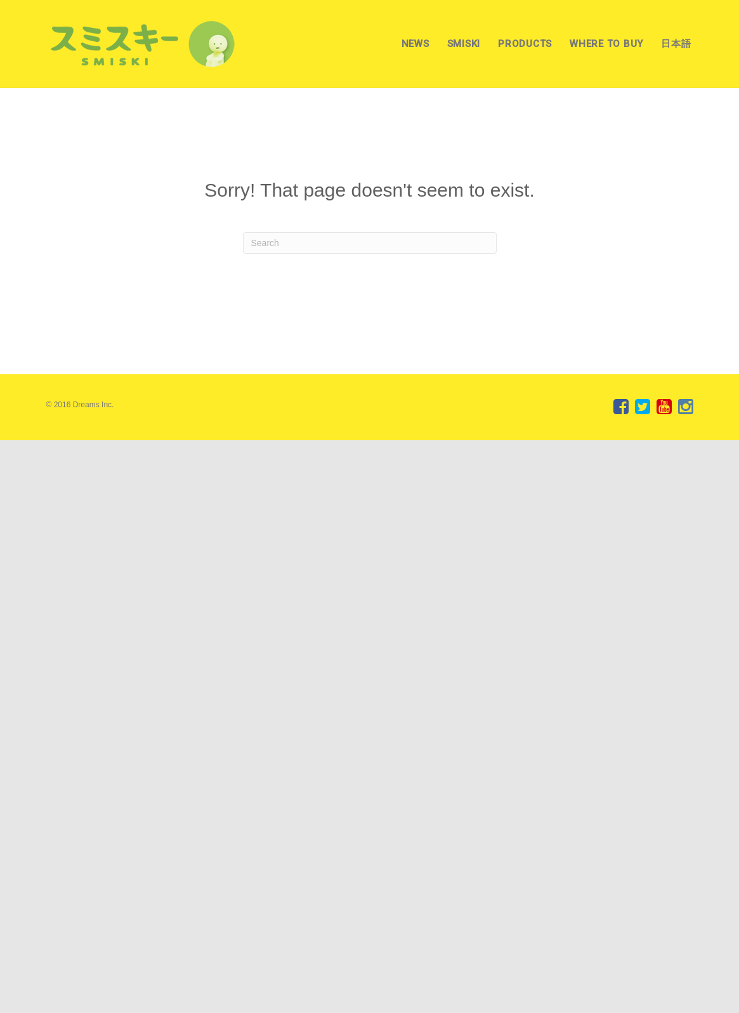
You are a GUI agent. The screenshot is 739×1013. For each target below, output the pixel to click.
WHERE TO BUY (606, 43)
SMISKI (464, 43)
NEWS (415, 43)
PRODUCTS (525, 43)
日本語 (676, 43)
